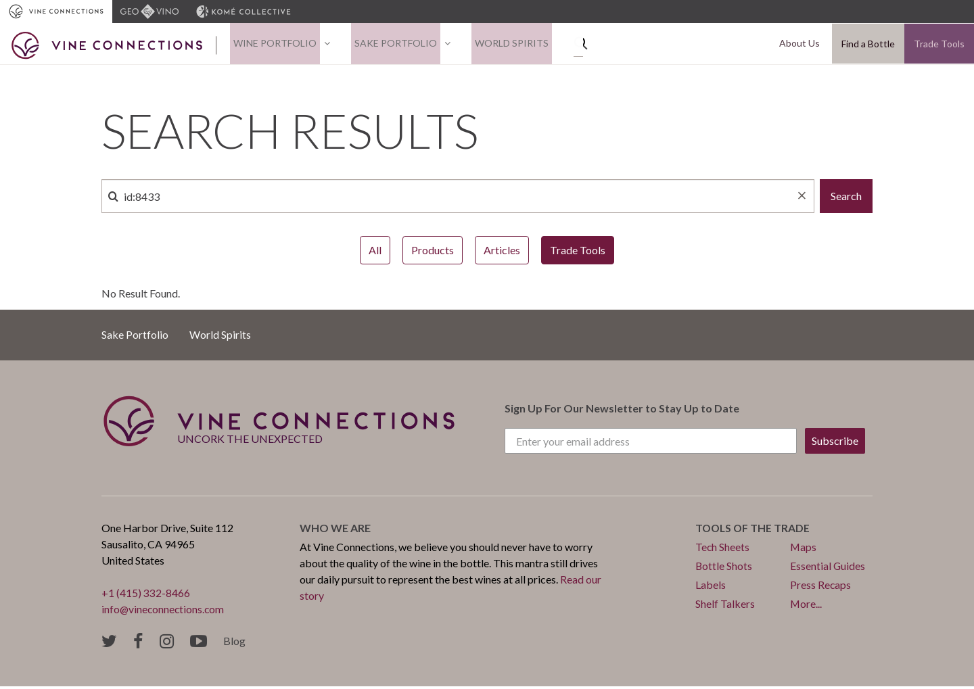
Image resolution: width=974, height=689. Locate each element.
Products (432, 253)
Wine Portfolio (271, 45)
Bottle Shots (724, 569)
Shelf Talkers (725, 606)
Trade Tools (939, 45)
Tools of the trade (753, 531)
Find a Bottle (868, 45)
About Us (802, 45)
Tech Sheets (722, 550)
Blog (234, 644)
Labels (710, 587)
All (375, 253)
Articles (502, 253)
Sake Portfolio (385, 45)
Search (846, 199)
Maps (803, 550)
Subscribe (835, 443)
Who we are (335, 531)
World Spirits (495, 45)
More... (806, 606)
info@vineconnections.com (164, 612)
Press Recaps (821, 587)
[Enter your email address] (651, 444)
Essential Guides (828, 569)
